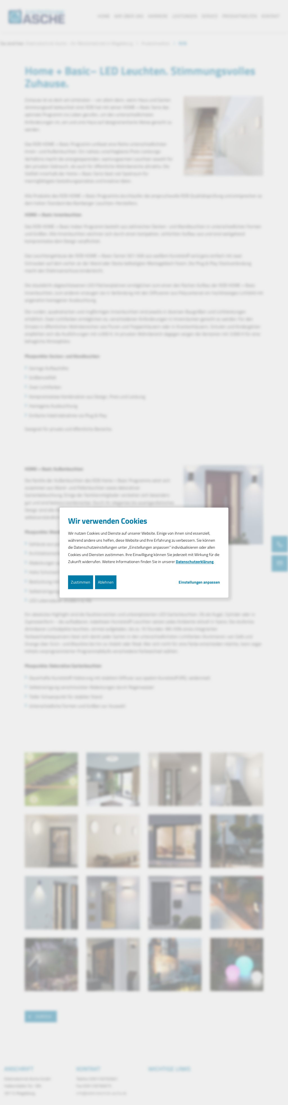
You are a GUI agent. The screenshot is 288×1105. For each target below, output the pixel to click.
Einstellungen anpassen (199, 582)
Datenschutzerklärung (194, 561)
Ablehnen (106, 582)
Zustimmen (80, 582)
